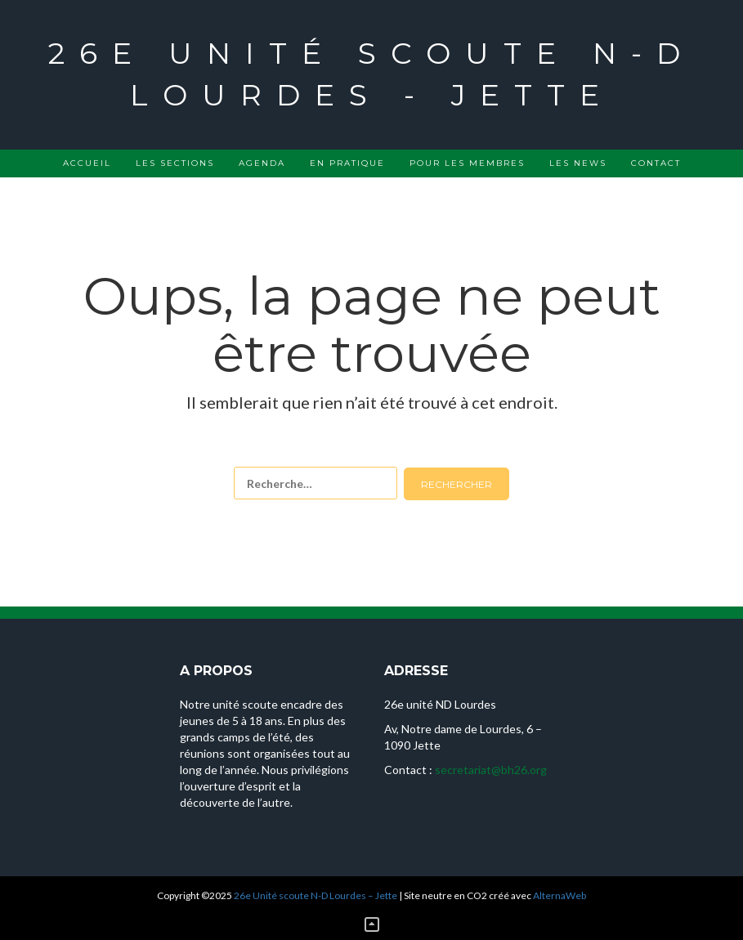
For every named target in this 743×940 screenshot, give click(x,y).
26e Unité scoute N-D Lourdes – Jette (315, 895)
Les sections (175, 163)
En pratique (347, 163)
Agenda (262, 163)
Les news (577, 163)
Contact (656, 163)
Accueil (87, 163)
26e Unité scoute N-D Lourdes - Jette (371, 74)
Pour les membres (467, 163)
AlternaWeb (559, 895)
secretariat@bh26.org (491, 770)
